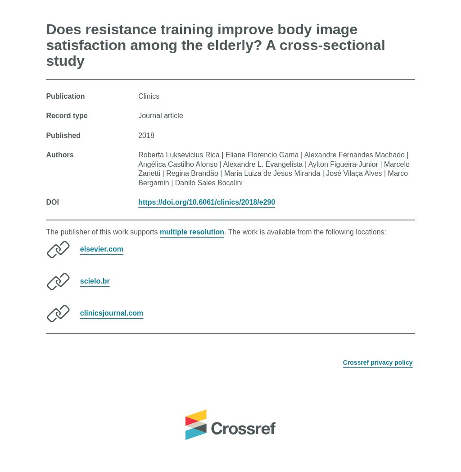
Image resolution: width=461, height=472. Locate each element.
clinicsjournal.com (111, 313)
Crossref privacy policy (378, 362)
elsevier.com (101, 249)
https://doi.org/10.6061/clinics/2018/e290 (206, 202)
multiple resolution (192, 232)
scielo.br (95, 281)
